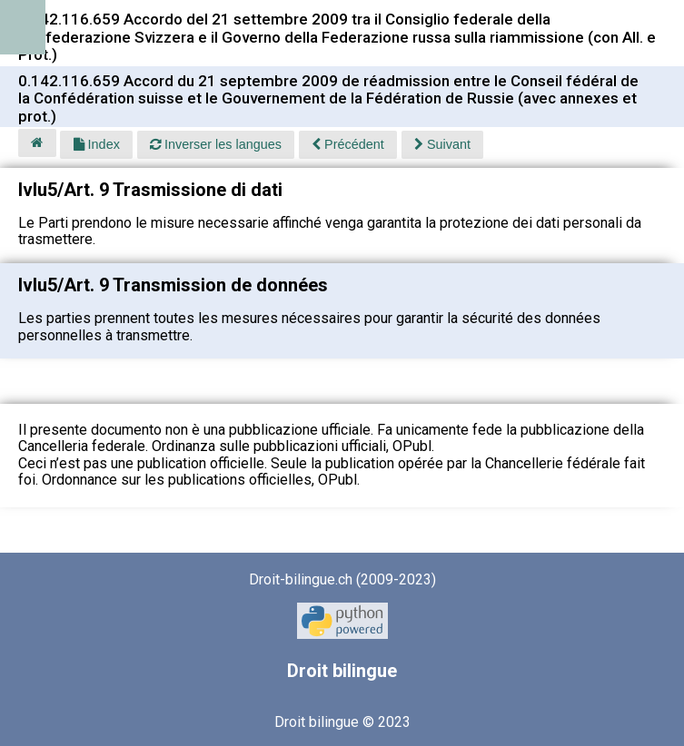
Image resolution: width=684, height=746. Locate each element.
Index (97, 144)
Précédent (348, 144)
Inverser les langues (216, 144)
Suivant (442, 144)
